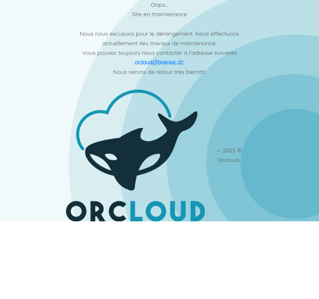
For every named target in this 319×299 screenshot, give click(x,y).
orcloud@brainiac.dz (159, 62)
